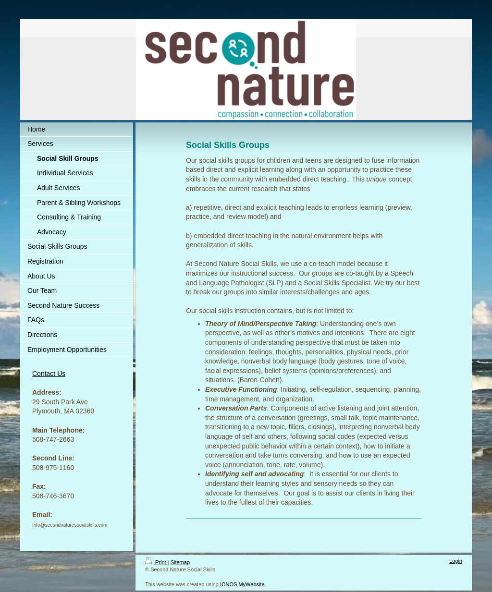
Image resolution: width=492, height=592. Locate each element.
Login (455, 561)
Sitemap (180, 562)
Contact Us (48, 373)
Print (156, 562)
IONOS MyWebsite (242, 584)
